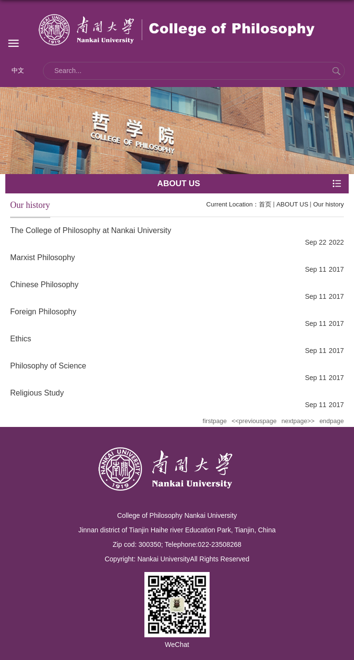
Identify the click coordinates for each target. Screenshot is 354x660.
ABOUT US (292, 204)
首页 (265, 204)
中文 (18, 70)
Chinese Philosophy (44, 284)
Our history (328, 204)
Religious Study (37, 393)
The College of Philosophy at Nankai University (90, 230)
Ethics (20, 339)
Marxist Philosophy (42, 257)
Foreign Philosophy (43, 312)
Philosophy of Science (48, 366)
